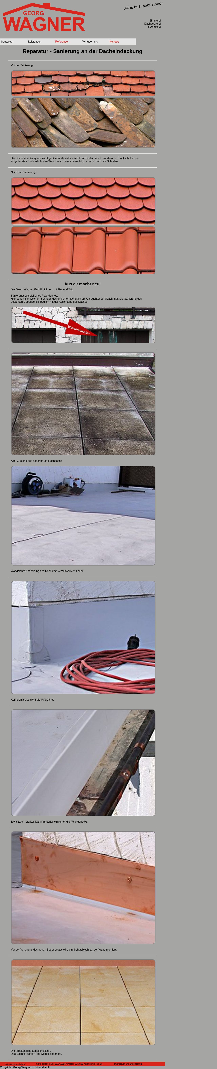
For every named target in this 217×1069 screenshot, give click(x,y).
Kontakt (114, 41)
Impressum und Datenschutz (128, 1064)
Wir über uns (90, 41)
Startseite (7, 41)
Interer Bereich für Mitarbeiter (15, 1064)
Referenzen (62, 41)
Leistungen (34, 41)
